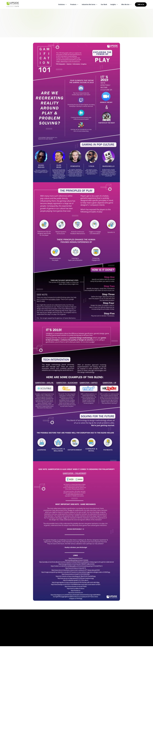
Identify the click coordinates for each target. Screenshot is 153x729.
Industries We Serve (89, 4)
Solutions (62, 4)
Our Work (104, 4)
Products (74, 4)
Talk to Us (140, 4)
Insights (114, 4)
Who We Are (126, 4)
